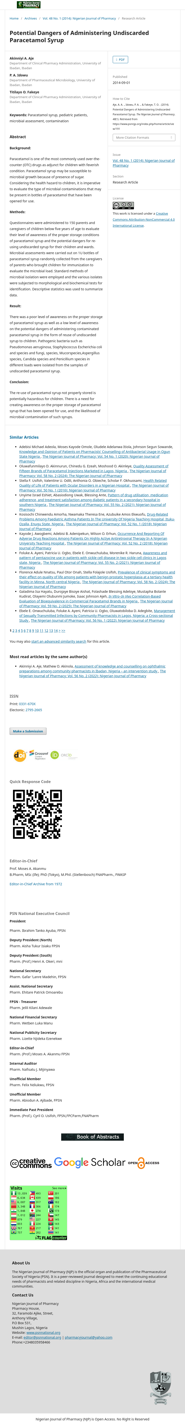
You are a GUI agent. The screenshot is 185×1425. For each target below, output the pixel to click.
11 (42, 630)
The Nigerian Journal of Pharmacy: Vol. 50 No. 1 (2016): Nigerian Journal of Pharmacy (94, 487)
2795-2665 (34, 710)
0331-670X (27, 704)
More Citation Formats (132, 137)
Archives (31, 18)
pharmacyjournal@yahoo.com (88, 1337)
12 (46, 630)
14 (56, 630)
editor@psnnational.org (42, 1337)
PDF (121, 59)
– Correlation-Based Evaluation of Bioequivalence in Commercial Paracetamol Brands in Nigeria (90, 598)
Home (14, 18)
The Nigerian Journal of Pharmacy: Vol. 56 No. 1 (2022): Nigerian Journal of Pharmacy (98, 620)
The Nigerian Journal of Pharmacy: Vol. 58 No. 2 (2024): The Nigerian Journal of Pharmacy (92, 473)
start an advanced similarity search (58, 641)
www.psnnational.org (43, 1332)
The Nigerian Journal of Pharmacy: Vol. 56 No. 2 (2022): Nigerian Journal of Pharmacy (92, 673)
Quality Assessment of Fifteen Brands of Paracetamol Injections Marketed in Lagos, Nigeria (93, 468)
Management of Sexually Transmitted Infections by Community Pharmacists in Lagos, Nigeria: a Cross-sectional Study (97, 615)
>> (63, 630)
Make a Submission (28, 731)
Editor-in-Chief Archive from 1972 (36, 884)
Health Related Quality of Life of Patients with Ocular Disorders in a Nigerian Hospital (93, 483)
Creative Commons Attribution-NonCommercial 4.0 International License (144, 219)
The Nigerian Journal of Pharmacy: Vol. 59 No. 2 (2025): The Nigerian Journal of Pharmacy (96, 603)
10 (37, 630)
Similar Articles (24, 437)
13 (51, 630)
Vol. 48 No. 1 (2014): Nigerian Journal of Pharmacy (79, 18)
